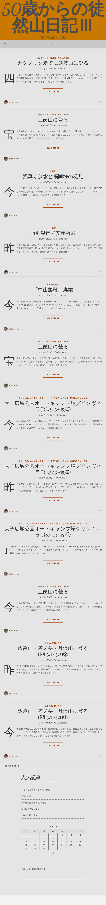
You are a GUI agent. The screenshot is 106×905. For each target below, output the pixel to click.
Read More (53, 91)
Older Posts (12, 766)
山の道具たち (53, 284)
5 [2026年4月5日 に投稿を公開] (80, 835)
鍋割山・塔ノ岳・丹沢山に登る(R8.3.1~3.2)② (53, 651)
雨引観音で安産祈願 (53, 232)
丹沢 (60, 643)
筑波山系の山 (63, 58)
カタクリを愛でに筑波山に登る (53, 62)
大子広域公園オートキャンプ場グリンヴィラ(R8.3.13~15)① (53, 531)
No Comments (60, 68)
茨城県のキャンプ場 (78, 398)
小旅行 (53, 171)
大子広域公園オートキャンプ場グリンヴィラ (49, 398)
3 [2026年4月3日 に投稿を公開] (62, 835)
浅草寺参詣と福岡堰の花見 (53, 176)
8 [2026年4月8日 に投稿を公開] (43, 838)
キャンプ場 (23, 398)
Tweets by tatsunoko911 (33, 868)
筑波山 (53, 58)
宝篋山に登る (53, 119)
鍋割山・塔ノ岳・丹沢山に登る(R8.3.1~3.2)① (53, 713)
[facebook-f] (4, 900)
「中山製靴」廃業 (53, 289)
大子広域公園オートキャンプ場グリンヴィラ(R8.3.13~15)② (53, 468)
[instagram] (10, 900)
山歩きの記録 (43, 58)
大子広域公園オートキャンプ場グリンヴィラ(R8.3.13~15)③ (53, 406)
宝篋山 (53, 114)
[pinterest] (13, 900)
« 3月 (51, 853)
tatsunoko (14, 102)
